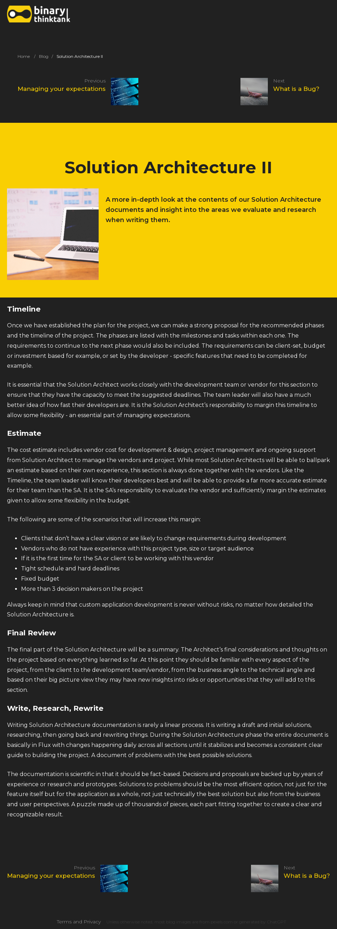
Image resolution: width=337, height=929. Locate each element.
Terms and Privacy (79, 921)
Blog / (46, 56)
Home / (26, 56)
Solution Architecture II (80, 56)
